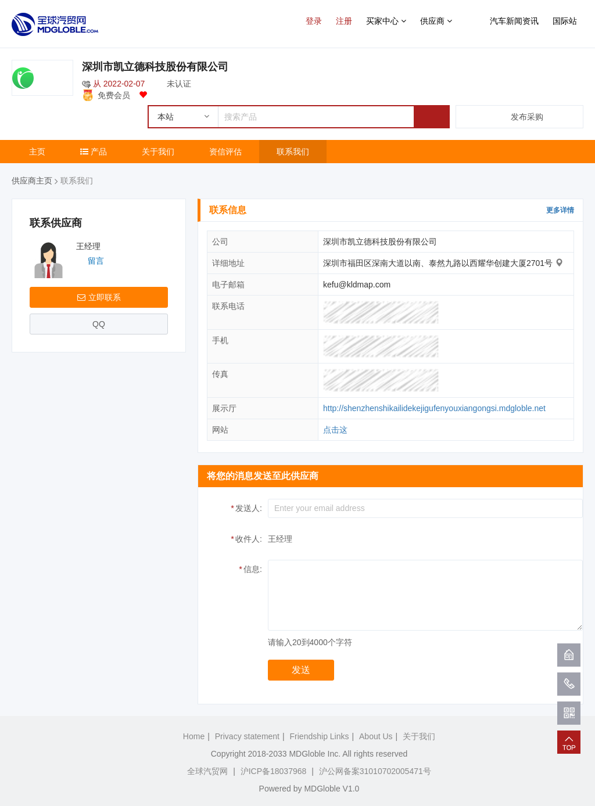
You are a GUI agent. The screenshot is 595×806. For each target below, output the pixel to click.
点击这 (335, 429)
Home (194, 736)
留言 (96, 260)
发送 (301, 670)
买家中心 (386, 21)
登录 (314, 21)
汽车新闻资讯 (514, 21)
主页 (37, 151)
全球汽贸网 (207, 771)
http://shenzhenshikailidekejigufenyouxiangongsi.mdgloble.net (434, 408)
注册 (344, 21)
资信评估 (225, 151)
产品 (93, 151)
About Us (376, 736)
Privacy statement (247, 736)
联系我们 (293, 151)
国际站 (565, 21)
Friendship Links (319, 736)
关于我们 (158, 151)
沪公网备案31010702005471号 (375, 771)
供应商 (436, 21)
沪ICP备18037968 (274, 771)
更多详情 (560, 210)
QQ (98, 324)
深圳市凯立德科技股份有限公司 (155, 67)
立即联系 (99, 297)
